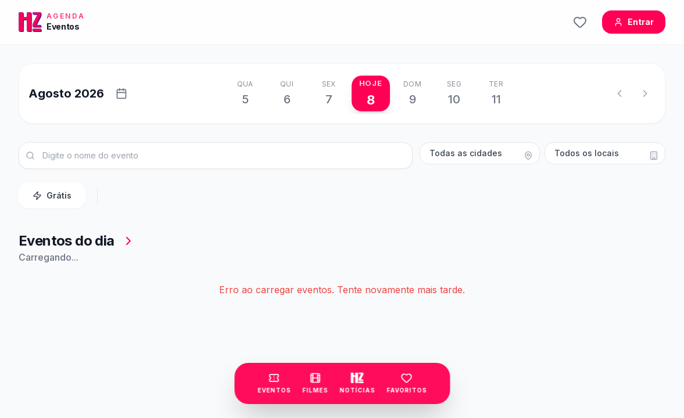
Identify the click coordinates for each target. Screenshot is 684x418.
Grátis (52, 195)
